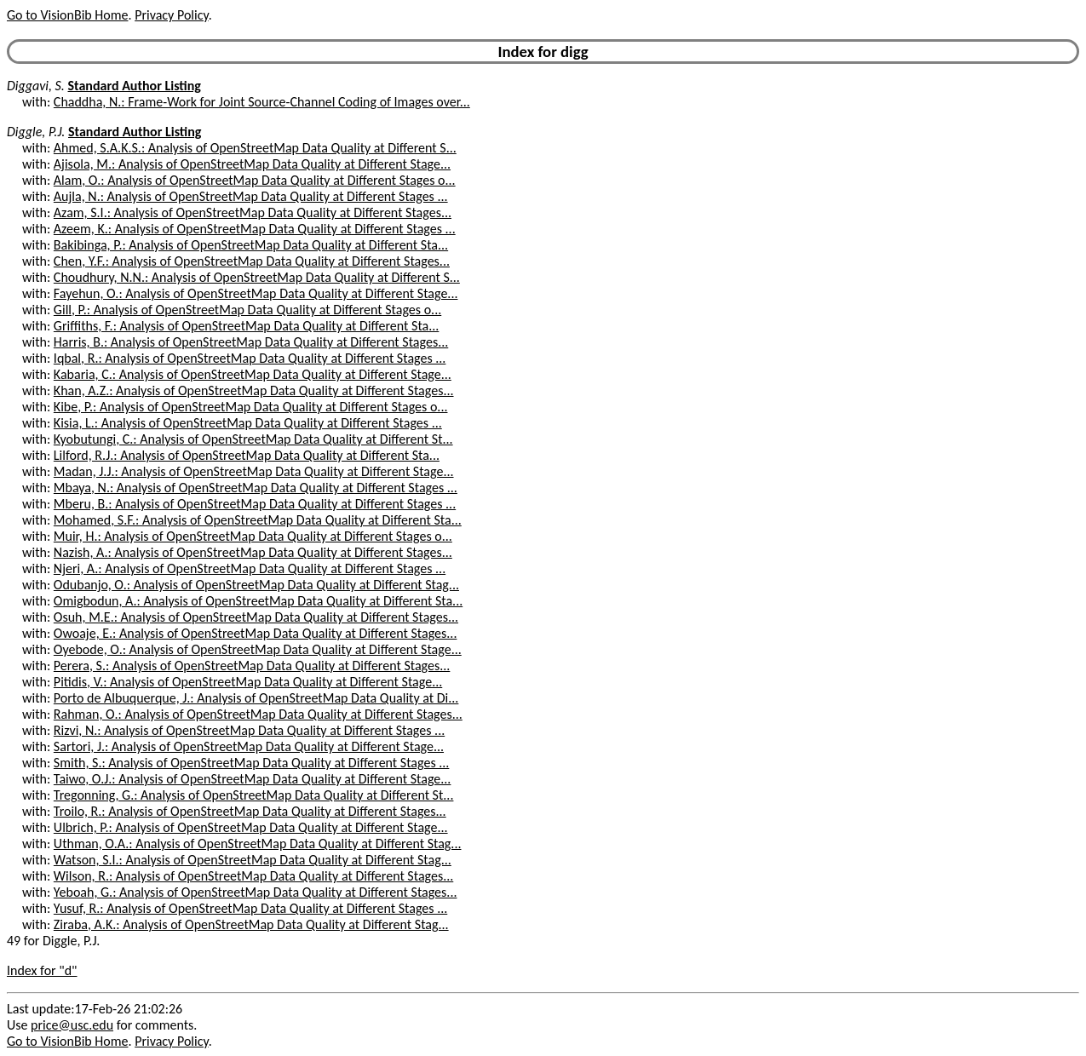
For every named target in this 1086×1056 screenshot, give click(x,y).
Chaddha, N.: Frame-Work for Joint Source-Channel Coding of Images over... (262, 102)
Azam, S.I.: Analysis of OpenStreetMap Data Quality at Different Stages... (252, 212)
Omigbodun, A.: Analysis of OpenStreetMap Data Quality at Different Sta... (258, 601)
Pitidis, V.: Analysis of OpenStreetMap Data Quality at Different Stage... (248, 682)
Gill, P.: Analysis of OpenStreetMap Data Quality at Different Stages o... (247, 309)
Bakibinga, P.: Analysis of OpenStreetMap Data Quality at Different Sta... (251, 245)
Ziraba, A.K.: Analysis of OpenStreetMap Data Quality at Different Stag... (251, 924)
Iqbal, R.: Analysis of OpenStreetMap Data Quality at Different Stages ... (250, 358)
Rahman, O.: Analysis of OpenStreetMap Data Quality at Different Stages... (258, 714)
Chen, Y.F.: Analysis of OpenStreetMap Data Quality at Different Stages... (252, 261)
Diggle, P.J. (36, 131)
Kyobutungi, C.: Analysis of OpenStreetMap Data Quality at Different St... (253, 439)
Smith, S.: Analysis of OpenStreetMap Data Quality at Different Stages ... (252, 763)
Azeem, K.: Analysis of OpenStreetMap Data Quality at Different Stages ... (255, 229)
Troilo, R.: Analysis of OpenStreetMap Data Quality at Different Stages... (250, 811)
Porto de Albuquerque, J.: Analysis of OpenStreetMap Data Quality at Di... (256, 698)
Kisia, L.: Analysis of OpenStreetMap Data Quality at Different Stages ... (248, 423)
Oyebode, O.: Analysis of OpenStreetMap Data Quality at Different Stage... (258, 649)
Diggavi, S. (36, 85)
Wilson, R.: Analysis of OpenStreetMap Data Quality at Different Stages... (253, 876)
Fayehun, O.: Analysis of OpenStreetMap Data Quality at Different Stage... (256, 293)
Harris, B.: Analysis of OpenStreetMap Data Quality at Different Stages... (251, 342)
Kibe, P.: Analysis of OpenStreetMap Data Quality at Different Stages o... (251, 407)
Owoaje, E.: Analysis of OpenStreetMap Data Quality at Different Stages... (255, 633)
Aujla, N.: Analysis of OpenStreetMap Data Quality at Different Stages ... (251, 196)
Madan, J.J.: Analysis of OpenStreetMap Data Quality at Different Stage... (254, 471)
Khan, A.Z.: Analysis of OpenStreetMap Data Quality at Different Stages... (254, 390)
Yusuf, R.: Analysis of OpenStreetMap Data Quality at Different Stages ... (250, 908)
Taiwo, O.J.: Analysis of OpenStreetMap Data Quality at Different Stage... (252, 779)
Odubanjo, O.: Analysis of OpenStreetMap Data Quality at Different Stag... (256, 585)
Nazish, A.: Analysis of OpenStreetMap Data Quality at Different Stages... (253, 552)
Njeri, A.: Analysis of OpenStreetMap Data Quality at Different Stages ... (249, 568)
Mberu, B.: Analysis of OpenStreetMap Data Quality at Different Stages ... (255, 504)
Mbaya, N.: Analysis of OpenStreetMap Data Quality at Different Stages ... (255, 487)
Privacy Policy (171, 15)
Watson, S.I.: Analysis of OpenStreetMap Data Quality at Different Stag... (252, 860)
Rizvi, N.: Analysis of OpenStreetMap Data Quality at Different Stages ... (249, 730)
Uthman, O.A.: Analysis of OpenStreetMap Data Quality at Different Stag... (258, 843)
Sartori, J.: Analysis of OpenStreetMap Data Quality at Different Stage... (249, 746)
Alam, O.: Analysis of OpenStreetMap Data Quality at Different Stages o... (255, 180)
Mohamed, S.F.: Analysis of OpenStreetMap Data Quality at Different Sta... (258, 520)
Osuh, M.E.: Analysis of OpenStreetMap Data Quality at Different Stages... (256, 617)
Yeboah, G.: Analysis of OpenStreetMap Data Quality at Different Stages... (255, 892)
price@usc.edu (72, 1025)
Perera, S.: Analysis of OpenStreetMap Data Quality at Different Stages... (252, 665)
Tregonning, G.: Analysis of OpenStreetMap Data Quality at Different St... (254, 795)
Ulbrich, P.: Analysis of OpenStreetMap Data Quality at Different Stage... (251, 827)
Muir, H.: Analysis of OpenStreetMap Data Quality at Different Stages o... (253, 536)
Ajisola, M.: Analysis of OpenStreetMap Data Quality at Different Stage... (252, 164)
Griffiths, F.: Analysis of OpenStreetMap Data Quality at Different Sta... (247, 326)
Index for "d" (42, 970)
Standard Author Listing (134, 85)
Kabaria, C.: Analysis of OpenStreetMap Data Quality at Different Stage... (252, 374)
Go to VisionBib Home (67, 15)
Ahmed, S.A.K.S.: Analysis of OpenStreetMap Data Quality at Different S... (255, 148)
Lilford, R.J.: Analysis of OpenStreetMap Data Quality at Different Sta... (247, 455)
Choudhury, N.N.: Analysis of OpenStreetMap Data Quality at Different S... (257, 277)
